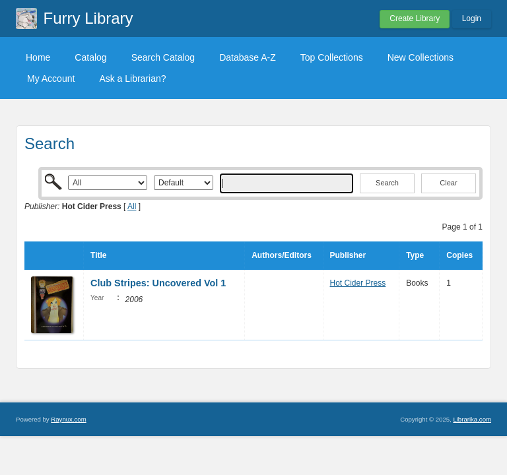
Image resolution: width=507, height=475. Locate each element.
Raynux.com (68, 419)
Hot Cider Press (358, 283)
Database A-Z (247, 57)
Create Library (414, 18)
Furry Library (88, 18)
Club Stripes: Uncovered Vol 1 (158, 283)
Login (471, 18)
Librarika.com (472, 419)
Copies (459, 255)
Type (415, 255)
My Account (51, 78)
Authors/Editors (282, 255)
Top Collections (331, 57)
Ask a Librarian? (132, 78)
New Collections (421, 57)
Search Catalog (163, 57)
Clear (448, 183)
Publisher (348, 255)
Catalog (90, 57)
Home (38, 57)
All (131, 206)
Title (98, 255)
